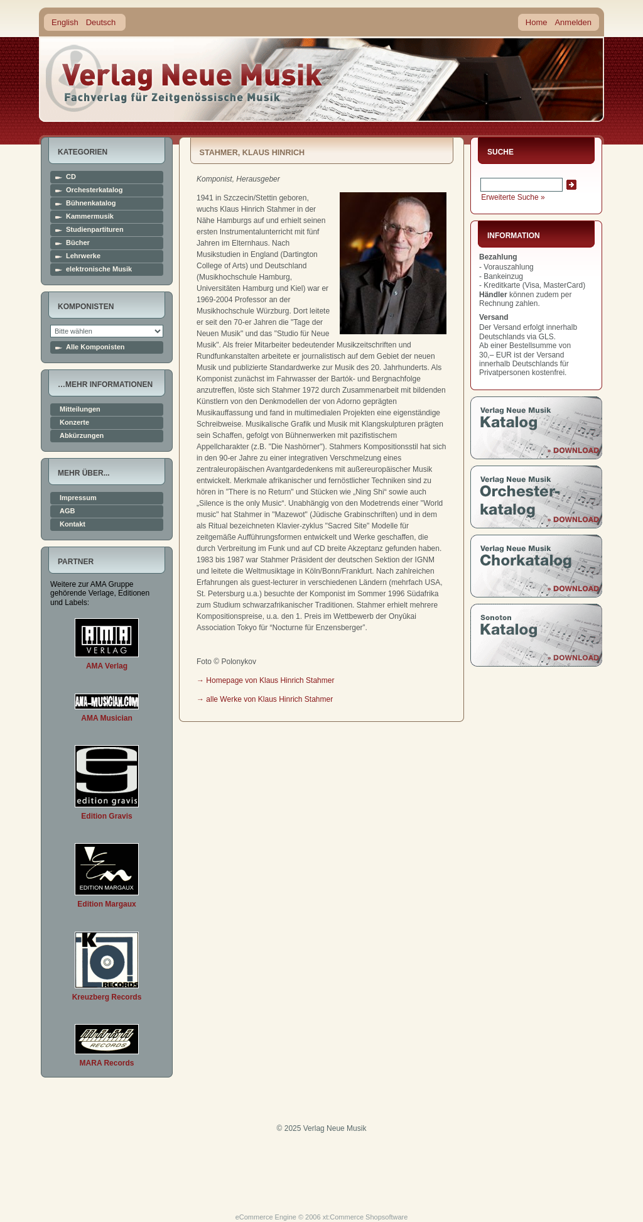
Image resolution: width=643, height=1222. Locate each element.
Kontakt (72, 524)
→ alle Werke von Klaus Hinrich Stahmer (265, 699)
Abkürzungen (82, 435)
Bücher (78, 242)
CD (71, 176)
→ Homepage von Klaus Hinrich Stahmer (265, 680)
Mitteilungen (80, 409)
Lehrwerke (83, 256)
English (64, 22)
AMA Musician (106, 718)
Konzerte (74, 422)
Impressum (78, 497)
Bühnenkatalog (91, 203)
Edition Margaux (106, 904)
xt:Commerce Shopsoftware (365, 1217)
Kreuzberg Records (107, 997)
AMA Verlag (106, 666)
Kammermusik (90, 216)
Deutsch (101, 22)
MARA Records (107, 1063)
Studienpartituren (95, 229)
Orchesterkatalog (94, 190)
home (184, 78)
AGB (67, 511)
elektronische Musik (99, 269)
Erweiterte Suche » (512, 197)
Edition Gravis (106, 816)
